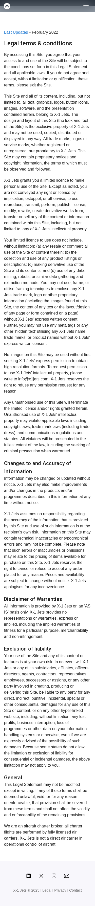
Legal (47, 890)
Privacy (60, 890)
